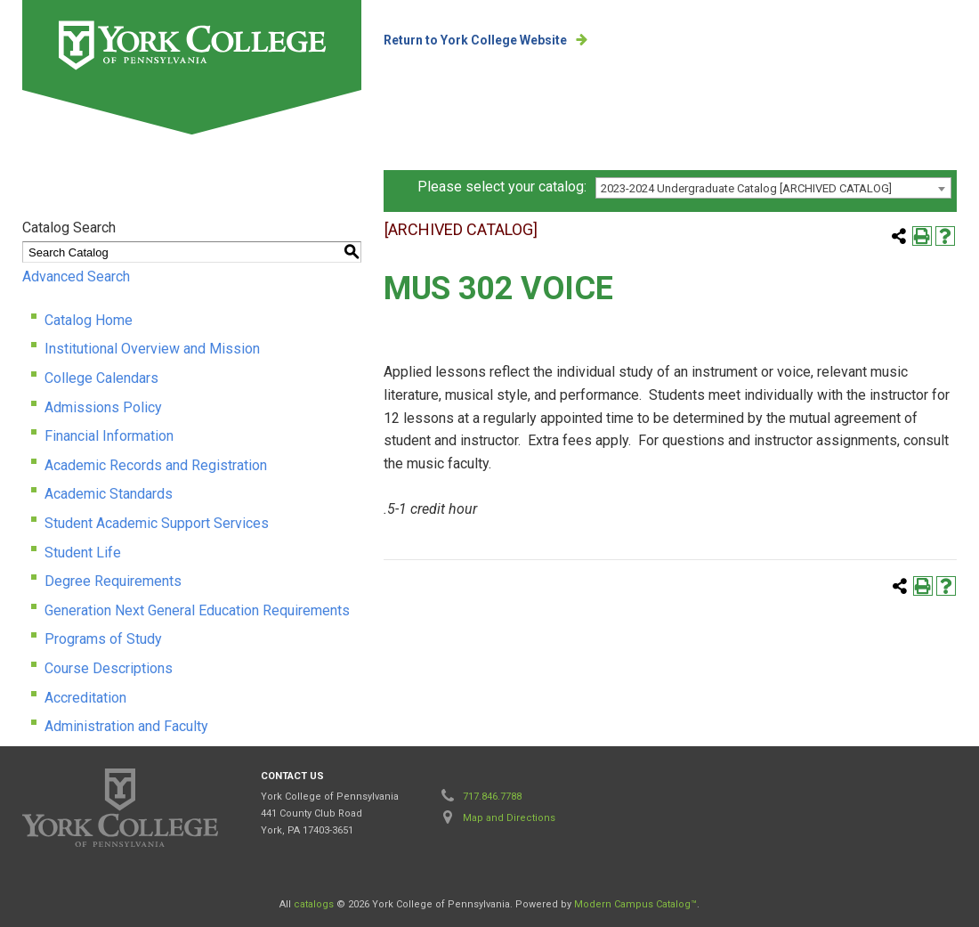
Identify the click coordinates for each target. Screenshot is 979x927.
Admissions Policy (103, 407)
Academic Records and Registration (155, 465)
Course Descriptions (108, 668)
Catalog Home (88, 320)
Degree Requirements (113, 581)
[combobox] (773, 188)
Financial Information (109, 435)
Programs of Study (103, 638)
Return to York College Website (475, 40)
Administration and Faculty (126, 726)
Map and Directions (509, 818)
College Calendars (101, 378)
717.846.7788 (492, 796)
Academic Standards (108, 493)
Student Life (82, 552)
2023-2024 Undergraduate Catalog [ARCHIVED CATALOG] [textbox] (746, 188)
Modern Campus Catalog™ (635, 904)
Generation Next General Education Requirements (197, 610)
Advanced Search (76, 276)
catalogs (314, 904)
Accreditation (85, 697)
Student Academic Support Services (156, 523)
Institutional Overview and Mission (152, 348)
